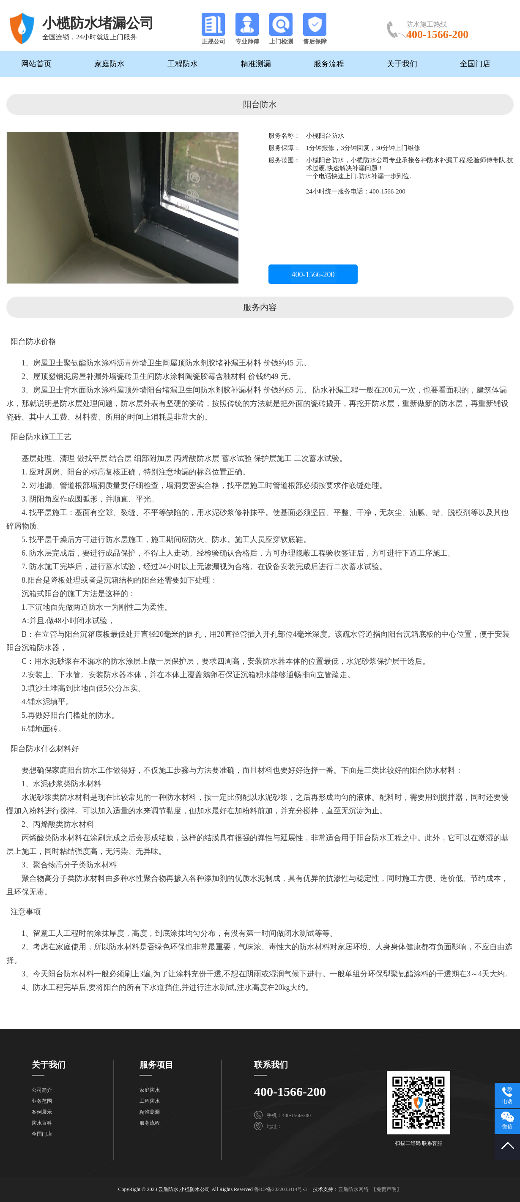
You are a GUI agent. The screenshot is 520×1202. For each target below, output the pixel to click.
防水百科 (42, 1123)
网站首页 (36, 64)
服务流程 (329, 64)
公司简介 (42, 1090)
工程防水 (182, 64)
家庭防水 (109, 64)
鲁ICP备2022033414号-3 (280, 1189)
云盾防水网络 (353, 1189)
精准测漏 (256, 64)
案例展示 (42, 1112)
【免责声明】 (386, 1189)
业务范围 (42, 1101)
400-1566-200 (313, 274)
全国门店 (475, 64)
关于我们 (402, 64)
